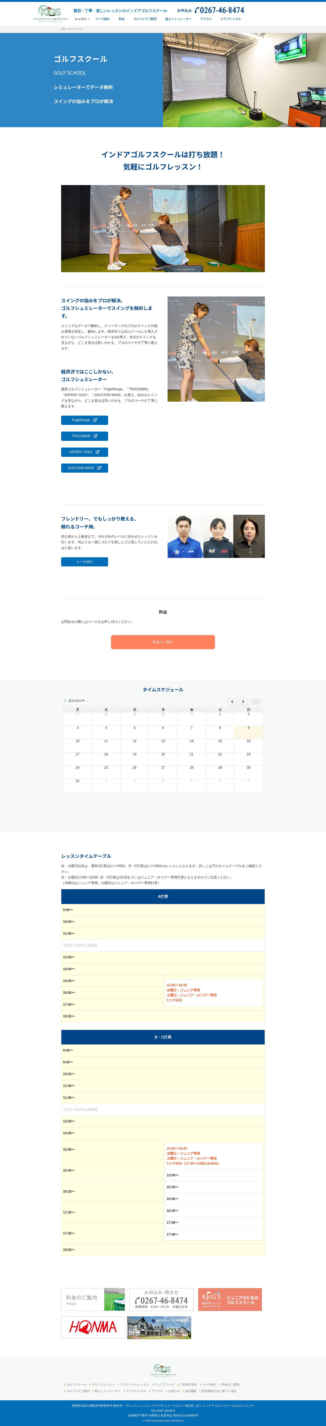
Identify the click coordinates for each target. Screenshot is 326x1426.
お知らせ (174, 1390)
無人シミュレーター (108, 1390)
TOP (63, 29)
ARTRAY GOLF (84, 452)
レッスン (81, 19)
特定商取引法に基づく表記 (219, 1390)
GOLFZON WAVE (84, 468)
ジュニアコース (164, 1384)
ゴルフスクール (76, 1384)
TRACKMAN (84, 436)
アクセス (157, 1390)
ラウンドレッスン (103, 1384)
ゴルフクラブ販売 (78, 1390)
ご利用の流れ (188, 1384)
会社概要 (190, 1390)
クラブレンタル (136, 1390)
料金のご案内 (163, 642)
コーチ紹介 (84, 562)
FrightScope (84, 420)
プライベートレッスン (134, 1384)
